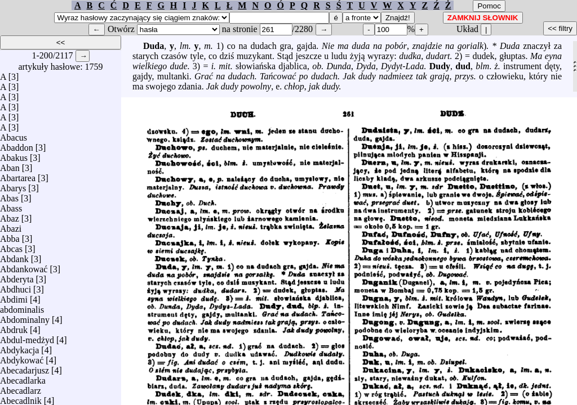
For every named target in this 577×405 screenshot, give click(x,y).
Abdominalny (25, 317)
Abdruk (14, 327)
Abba (10, 236)
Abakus (14, 155)
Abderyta (17, 276)
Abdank (14, 256)
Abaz (9, 215)
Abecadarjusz (24, 367)
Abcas (11, 246)
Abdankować (23, 266)
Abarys (13, 185)
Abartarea (17, 175)
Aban (10, 165)
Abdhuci (15, 286)
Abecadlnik (21, 398)
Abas (9, 195)
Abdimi (14, 297)
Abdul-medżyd (27, 337)
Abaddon (16, 145)
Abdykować (21, 357)
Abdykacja (19, 347)
